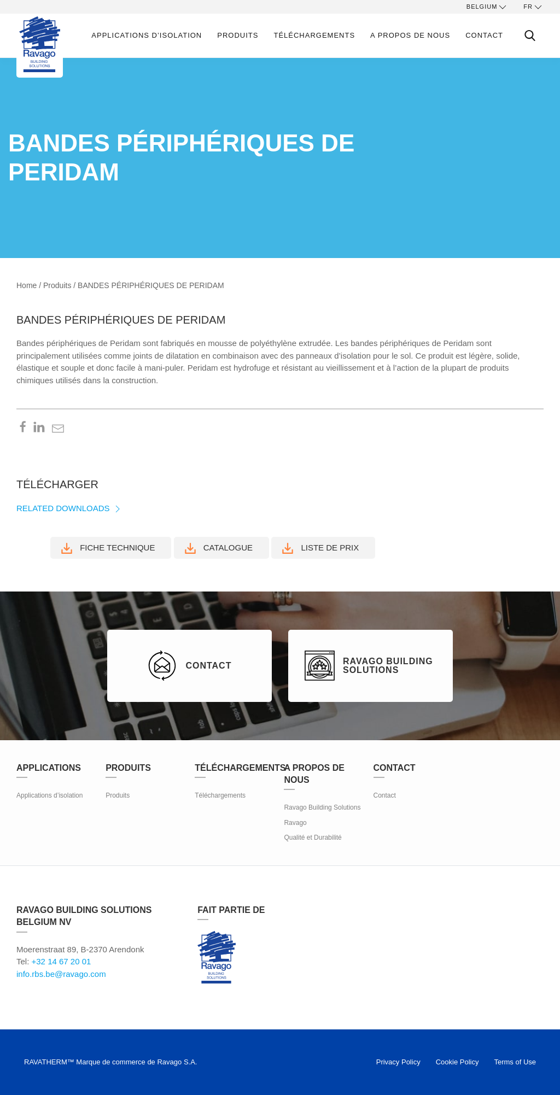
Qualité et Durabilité (312, 837)
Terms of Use (515, 1062)
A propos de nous (410, 35)
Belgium (487, 7)
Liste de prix (320, 548)
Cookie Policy (457, 1062)
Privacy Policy (398, 1062)
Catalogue (219, 548)
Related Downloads (69, 508)
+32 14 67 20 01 (61, 961)
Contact (484, 35)
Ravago (295, 823)
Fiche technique (108, 548)
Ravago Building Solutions (322, 807)
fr (533, 7)
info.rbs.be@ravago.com (61, 974)
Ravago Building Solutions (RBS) (216, 957)
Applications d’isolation (146, 35)
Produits (237, 35)
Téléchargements (314, 35)
